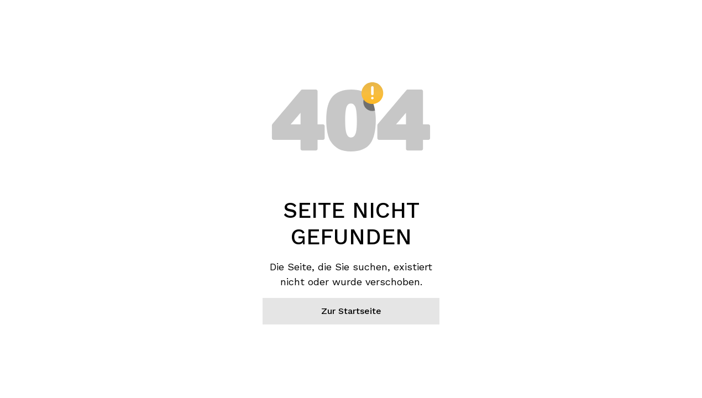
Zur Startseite (351, 311)
